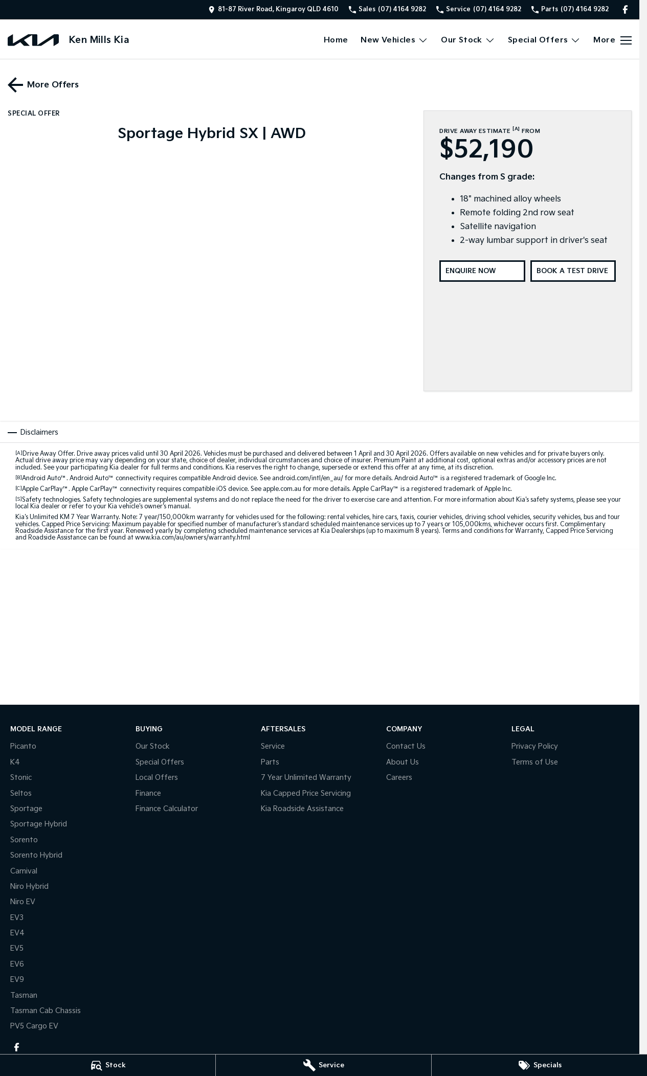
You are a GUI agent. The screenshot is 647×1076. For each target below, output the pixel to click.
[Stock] (107, 1065)
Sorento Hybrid (36, 855)
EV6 (17, 964)
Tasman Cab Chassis (45, 1010)
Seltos (21, 793)
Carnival (23, 871)
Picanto (23, 746)
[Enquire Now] (482, 271)
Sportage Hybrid (38, 824)
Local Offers (157, 777)
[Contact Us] (273, 9)
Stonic (21, 777)
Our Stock (153, 746)
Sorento (24, 840)
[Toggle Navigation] (612, 40)
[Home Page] (33, 40)
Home (336, 40)
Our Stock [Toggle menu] (468, 40)
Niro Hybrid (29, 886)
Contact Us (406, 746)
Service (273, 746)
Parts (270, 762)
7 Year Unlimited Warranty (306, 777)
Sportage (26, 808)
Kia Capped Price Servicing (306, 793)
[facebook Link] (625, 9)
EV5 (17, 948)
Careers (399, 777)
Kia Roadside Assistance (302, 808)
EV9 (17, 979)
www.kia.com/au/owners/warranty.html (192, 538)
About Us (402, 762)
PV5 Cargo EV (34, 1026)
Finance (148, 793)
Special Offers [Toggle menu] (544, 40)
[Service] (323, 1065)
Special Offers (160, 762)
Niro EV (22, 902)
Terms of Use (534, 762)
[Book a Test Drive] (573, 271)
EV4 (17, 933)
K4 (15, 762)
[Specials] (539, 1065)
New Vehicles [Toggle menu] (394, 40)
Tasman (23, 995)
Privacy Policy (534, 746)
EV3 (17, 917)
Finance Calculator (167, 808)
